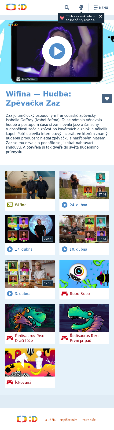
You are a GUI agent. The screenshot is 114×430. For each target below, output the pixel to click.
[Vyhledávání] (67, 7)
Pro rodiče (88, 420)
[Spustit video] (57, 52)
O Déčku (50, 420)
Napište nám (68, 420)
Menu (100, 7)
